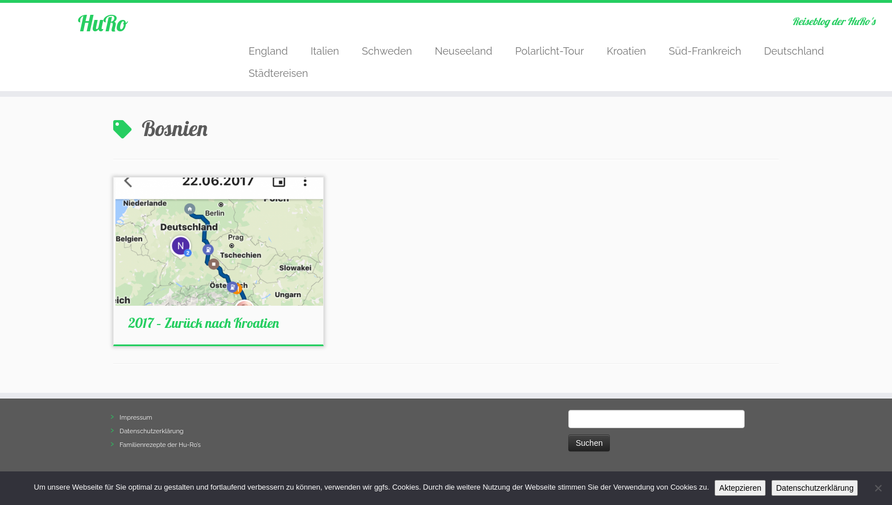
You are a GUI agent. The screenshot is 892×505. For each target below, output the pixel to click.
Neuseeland (463, 51)
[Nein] (877, 488)
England (268, 51)
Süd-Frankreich (705, 51)
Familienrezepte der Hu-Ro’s (159, 445)
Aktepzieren (740, 487)
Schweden (387, 51)
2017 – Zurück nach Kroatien (204, 322)
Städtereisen (278, 73)
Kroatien (626, 51)
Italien (325, 51)
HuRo (103, 22)
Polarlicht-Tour (549, 51)
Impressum (135, 417)
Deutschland (794, 51)
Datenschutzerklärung (151, 431)
